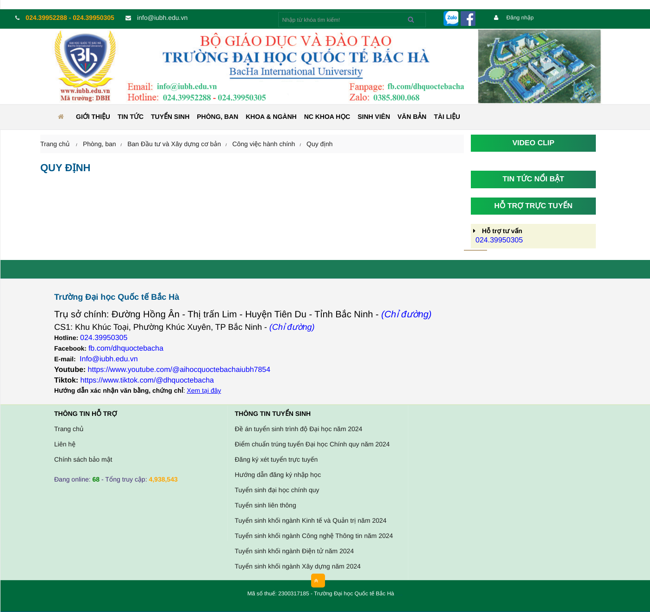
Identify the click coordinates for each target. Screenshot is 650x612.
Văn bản (412, 116)
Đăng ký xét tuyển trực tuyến (276, 459)
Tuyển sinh (170, 116)
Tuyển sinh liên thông (265, 505)
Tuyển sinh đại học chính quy (277, 490)
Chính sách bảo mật (83, 459)
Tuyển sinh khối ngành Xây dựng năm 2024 (298, 566)
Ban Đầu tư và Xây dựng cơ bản (174, 144)
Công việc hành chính (263, 144)
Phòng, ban (217, 116)
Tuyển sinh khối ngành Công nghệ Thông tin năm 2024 (314, 535)
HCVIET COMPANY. (401, 595)
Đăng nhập (514, 17)
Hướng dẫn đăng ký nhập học (278, 474)
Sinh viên (373, 116)
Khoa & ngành (271, 116)
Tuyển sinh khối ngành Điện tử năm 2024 (294, 551)
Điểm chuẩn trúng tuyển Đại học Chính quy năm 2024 (312, 444)
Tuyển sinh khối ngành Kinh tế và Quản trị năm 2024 (311, 520)
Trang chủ (68, 429)
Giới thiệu (93, 116)
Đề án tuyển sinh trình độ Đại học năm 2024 (298, 429)
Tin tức (131, 116)
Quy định (319, 144)
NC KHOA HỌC (327, 116)
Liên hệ (64, 444)
